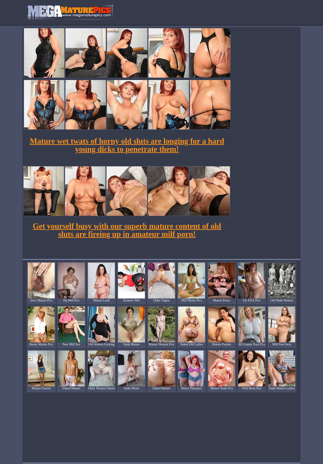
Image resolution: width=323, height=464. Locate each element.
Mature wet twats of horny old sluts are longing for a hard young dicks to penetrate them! (127, 145)
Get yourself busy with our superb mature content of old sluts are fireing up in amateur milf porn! (127, 230)
